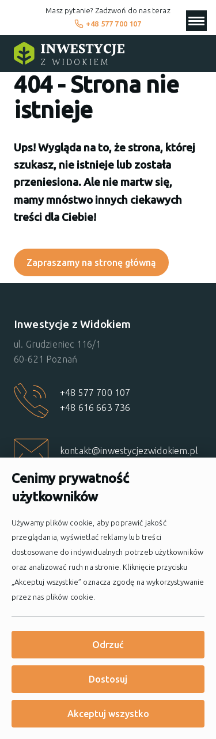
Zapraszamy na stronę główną (91, 262)
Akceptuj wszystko (108, 713)
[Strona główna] (69, 53)
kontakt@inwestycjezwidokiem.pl (129, 450)
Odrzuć (108, 644)
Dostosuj (108, 679)
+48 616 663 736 (95, 407)
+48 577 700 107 (108, 23)
